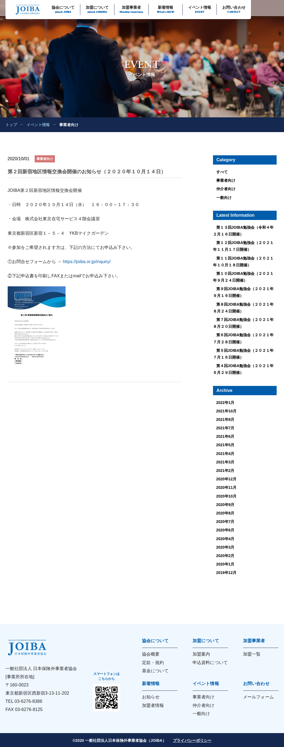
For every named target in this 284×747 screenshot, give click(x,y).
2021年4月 (225, 453)
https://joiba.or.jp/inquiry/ (87, 261)
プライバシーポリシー (192, 740)
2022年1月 (225, 402)
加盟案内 (201, 654)
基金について (155, 670)
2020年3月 (225, 547)
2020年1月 (225, 564)
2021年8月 (225, 419)
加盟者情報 (153, 705)
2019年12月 (226, 572)
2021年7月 (225, 428)
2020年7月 (225, 521)
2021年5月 (225, 445)
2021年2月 (225, 470)
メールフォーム (258, 697)
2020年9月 (225, 504)
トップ (11, 125)
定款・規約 (153, 662)
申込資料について (210, 662)
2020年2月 (225, 555)
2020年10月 (226, 496)
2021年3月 (225, 462)
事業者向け (225, 180)
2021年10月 (226, 411)
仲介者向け (225, 189)
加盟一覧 (252, 654)
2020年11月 (226, 487)
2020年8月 (225, 513)
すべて (222, 172)
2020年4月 (225, 539)
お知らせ (150, 697)
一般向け (224, 197)
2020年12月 (226, 479)
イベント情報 (38, 125)
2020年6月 (225, 530)
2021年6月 (225, 436)
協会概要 (150, 654)
